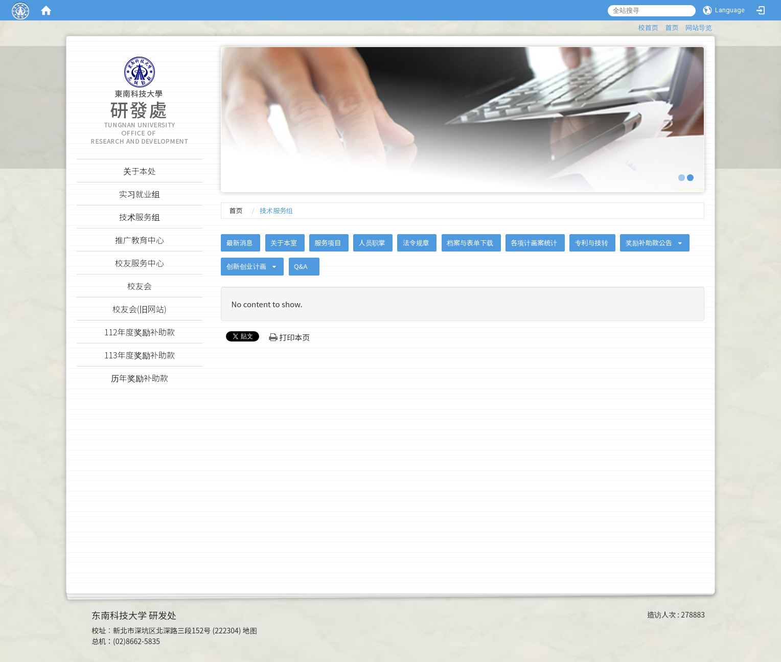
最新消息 (239, 242)
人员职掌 (372, 242)
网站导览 (698, 27)
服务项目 (327, 242)
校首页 (648, 27)
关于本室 (283, 242)
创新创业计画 (246, 266)
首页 (671, 27)
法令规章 (416, 242)
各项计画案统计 (534, 242)
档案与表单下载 (470, 242)
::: (633, 26)
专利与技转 (591, 242)
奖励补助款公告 (649, 242)
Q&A (300, 266)
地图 (250, 630)
